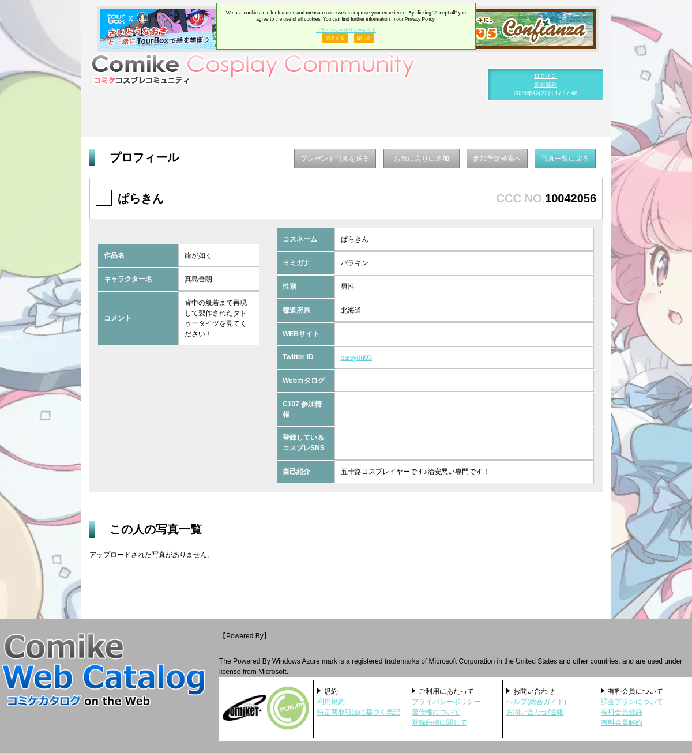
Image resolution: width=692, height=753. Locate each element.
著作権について (436, 712)
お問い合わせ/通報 (534, 712)
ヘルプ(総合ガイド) (536, 702)
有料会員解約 (621, 722)
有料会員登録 (621, 712)
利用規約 (331, 702)
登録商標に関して (439, 722)
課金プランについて (632, 702)
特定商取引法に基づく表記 (358, 712)
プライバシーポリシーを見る (346, 30)
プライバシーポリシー (446, 702)
